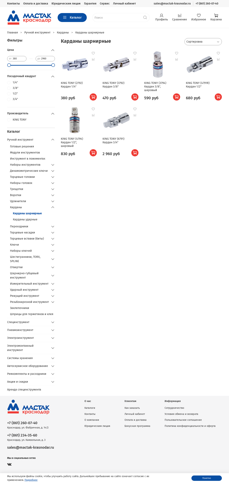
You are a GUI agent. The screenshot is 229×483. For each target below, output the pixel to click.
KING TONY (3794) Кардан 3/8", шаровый (155, 86)
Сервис (105, 3)
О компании (91, 419)
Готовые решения (22, 146)
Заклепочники (19, 308)
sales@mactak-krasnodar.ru (172, 3)
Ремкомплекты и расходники (26, 373)
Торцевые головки (22, 177)
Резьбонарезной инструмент (29, 302)
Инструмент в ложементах (27, 158)
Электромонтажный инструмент (20, 348)
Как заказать (132, 407)
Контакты (13, 3)
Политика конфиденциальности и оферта (190, 426)
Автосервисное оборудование (27, 366)
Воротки (15, 195)
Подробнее (31, 480)
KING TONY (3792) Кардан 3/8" (113, 84)
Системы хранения (20, 358)
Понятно (206, 478)
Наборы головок (21, 183)
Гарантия (90, 3)
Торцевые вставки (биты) (27, 238)
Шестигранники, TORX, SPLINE (25, 259)
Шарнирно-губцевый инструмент (24, 275)
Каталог (72, 17)
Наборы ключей (21, 250)
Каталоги (89, 407)
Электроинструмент (20, 338)
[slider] (9, 65)
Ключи (14, 244)
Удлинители (18, 201)
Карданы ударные (25, 219)
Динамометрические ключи (29, 170)
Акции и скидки (17, 381)
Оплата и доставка (35, 3)
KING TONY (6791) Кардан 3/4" (113, 140)
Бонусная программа (137, 426)
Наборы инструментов (25, 164)
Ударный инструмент (24, 289)
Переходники (19, 226)
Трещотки (16, 189)
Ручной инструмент (20, 139)
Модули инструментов (25, 152)
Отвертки (16, 267)
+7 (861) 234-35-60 (22, 435)
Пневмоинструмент (20, 330)
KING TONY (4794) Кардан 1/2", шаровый (72, 142)
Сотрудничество (174, 407)
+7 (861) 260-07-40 (207, 3)
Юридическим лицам (66, 3)
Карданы (16, 207)
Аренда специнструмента (24, 389)
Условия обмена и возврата (181, 414)
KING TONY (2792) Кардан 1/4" (72, 84)
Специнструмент (18, 322)
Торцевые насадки (22, 232)
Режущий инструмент (24, 295)
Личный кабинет (124, 3)
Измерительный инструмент (29, 283)
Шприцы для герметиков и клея (31, 314)
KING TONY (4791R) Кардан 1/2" (197, 84)
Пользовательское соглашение (183, 419)
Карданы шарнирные (27, 213)
